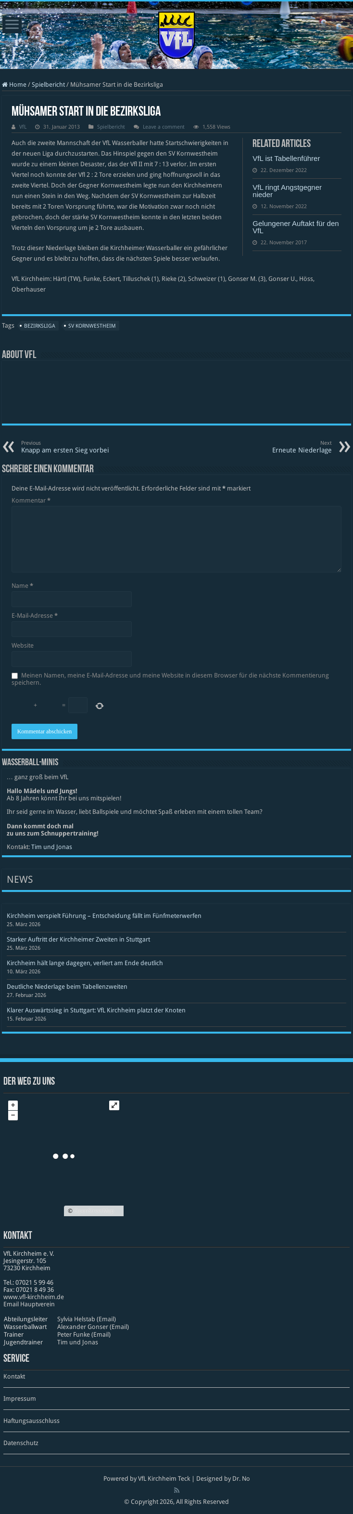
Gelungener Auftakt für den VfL (295, 227)
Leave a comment (164, 127)
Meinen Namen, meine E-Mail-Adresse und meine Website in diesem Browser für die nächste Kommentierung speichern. (170, 679)
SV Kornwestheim (92, 326)
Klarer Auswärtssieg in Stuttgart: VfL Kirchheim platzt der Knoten (96, 1010)
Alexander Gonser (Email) (93, 1326)
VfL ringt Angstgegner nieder (287, 191)
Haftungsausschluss (31, 1420)
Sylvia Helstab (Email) (86, 1319)
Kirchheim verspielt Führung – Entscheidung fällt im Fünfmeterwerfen (104, 915)
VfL (22, 127)
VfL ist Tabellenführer (286, 158)
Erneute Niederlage (282, 447)
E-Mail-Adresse (35, 615)
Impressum (19, 1398)
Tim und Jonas (51, 846)
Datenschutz (20, 1443)
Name (22, 585)
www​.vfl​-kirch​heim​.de (33, 1297)
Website (23, 645)
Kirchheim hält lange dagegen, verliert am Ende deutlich (85, 963)
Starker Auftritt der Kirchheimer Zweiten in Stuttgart (78, 939)
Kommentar (31, 500)
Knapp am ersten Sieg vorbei (70, 447)
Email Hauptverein (29, 1304)
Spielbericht (48, 84)
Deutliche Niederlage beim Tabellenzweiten (67, 986)
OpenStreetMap (94, 1211)
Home (14, 84)
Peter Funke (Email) (84, 1334)
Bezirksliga (39, 326)
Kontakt (14, 1376)
